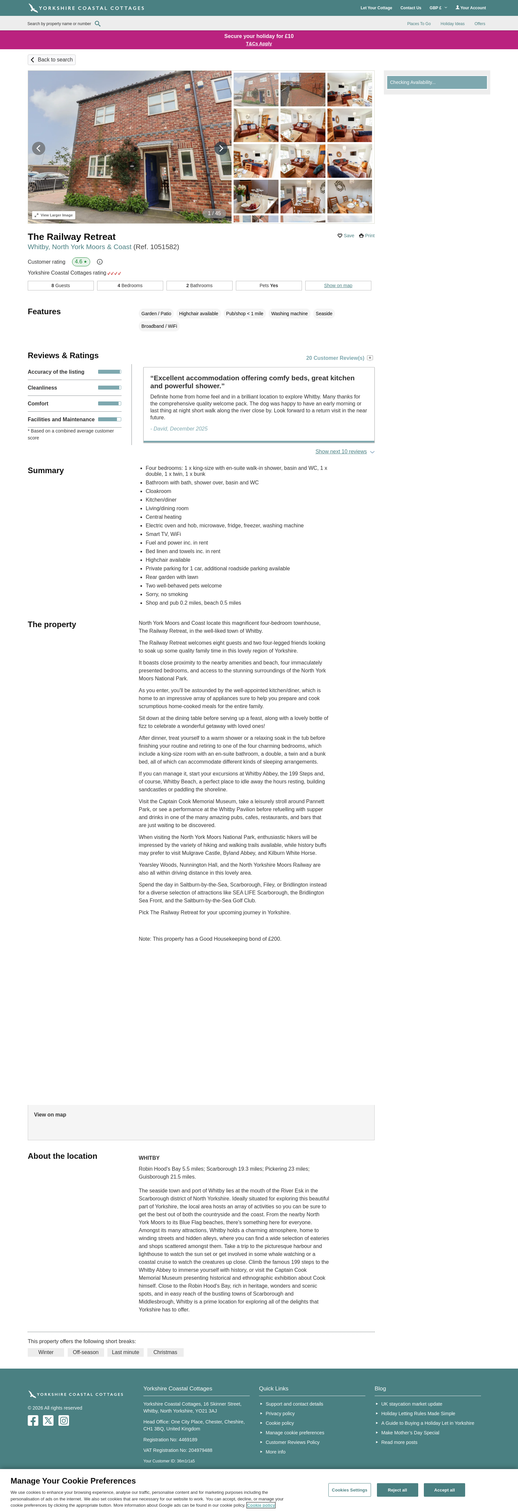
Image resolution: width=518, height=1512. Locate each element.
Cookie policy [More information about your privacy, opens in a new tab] (261, 1505)
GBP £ (438, 8)
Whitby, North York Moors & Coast (103, 246)
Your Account (471, 7)
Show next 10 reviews (341, 451)
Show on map (338, 285)
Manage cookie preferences (295, 1432)
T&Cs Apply (259, 43)
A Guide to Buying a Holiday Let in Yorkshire (427, 1423)
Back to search (55, 59)
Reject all (397, 1489)
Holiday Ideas (453, 23)
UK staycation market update (411, 1404)
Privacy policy (280, 1413)
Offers (480, 23)
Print (370, 235)
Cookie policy (280, 1423)
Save (349, 235)
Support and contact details (294, 1404)
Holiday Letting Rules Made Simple (418, 1413)
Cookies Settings (350, 1489)
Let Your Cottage (376, 8)
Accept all (444, 1489)
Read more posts (399, 1442)
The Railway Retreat (72, 237)
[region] (259, 1490)
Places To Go (419, 23)
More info (275, 1452)
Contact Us (410, 8)
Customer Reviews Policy (292, 1442)
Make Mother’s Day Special (410, 1432)
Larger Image (54, 215)
